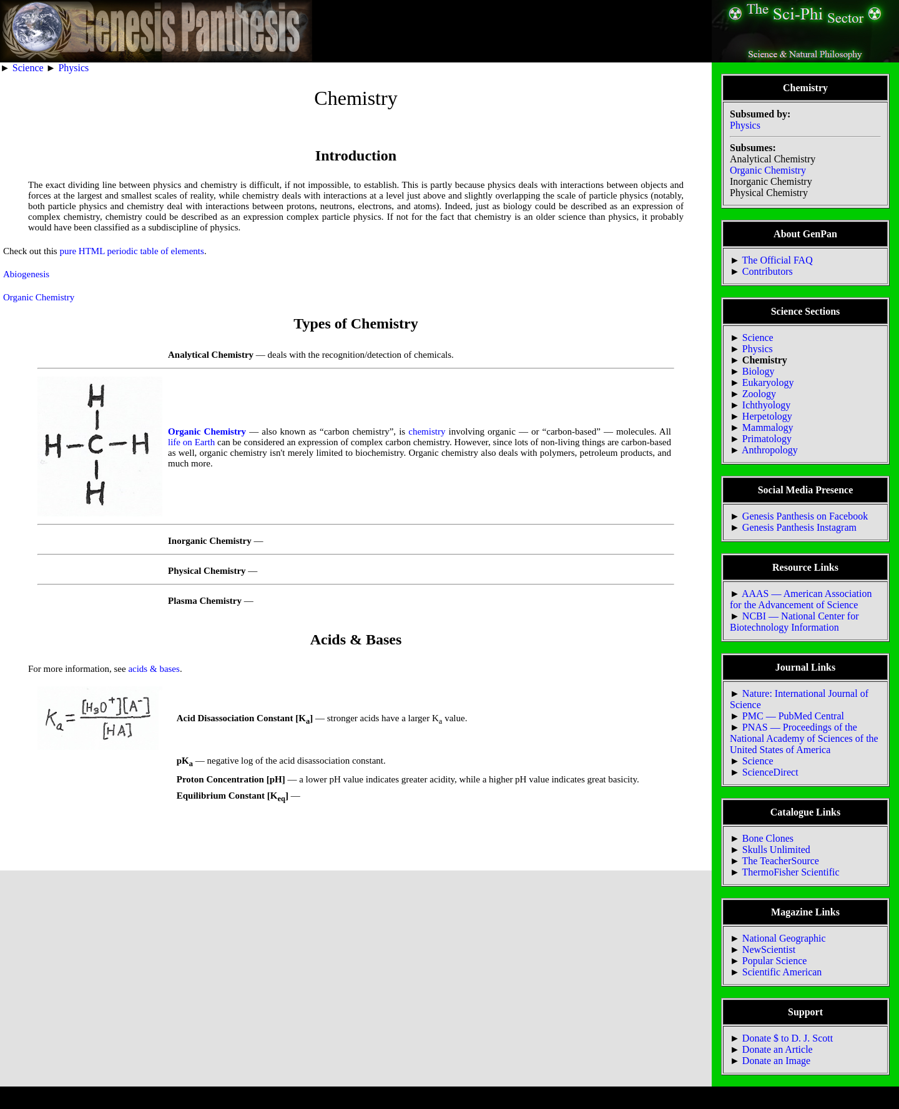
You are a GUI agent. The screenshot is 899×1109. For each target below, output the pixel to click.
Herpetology (767, 416)
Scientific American (782, 972)
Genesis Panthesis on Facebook (805, 516)
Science (28, 67)
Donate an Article (777, 1049)
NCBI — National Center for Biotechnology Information (794, 622)
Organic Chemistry (38, 297)
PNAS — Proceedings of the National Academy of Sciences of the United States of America (804, 738)
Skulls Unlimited (776, 849)
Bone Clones (767, 838)
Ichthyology (766, 405)
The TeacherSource (780, 860)
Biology (758, 371)
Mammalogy (767, 427)
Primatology (767, 438)
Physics (73, 67)
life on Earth (191, 442)
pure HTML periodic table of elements (131, 251)
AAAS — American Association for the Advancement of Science (801, 599)
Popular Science (774, 960)
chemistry (426, 431)
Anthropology (770, 450)
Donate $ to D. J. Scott (787, 1038)
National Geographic (784, 938)
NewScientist (768, 949)
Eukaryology (768, 382)
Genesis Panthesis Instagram (799, 527)
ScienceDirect (770, 772)
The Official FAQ (777, 260)
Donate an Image (776, 1060)
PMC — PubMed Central (793, 716)
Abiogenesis (26, 274)
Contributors (767, 271)
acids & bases (153, 669)
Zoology (759, 393)
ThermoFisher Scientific (791, 872)
